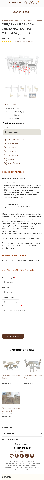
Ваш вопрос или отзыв (12, 306)
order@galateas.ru (22, 451)
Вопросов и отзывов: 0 (23, 41)
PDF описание (10, 104)
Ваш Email (6, 288)
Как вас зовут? (8, 278)
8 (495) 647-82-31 (16, 2)
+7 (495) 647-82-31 (22, 448)
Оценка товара (8, 297)
